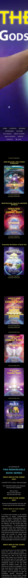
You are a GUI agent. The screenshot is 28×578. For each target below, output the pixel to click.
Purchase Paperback (13, 158)
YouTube (19, 131)
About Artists (10, 136)
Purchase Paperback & (14, 325)
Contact (9, 139)
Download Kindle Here (14, 196)
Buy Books (7, 134)
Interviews (9, 131)
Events (20, 136)
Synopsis (12, 128)
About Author (19, 134)
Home (5, 128)
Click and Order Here (14, 332)
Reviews (22, 128)
